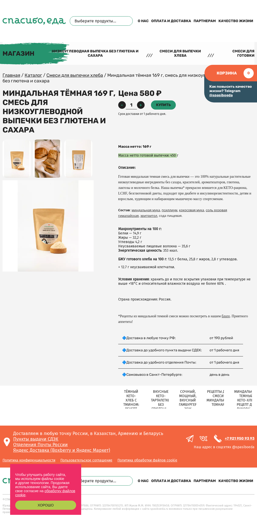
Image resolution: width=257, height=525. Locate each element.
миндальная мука (146, 210)
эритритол (148, 215)
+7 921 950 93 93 (239, 438)
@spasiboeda (221, 95)
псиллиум (169, 210)
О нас (143, 21)
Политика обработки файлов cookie (147, 460)
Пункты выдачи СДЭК (35, 439)
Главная (11, 75)
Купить (163, 105)
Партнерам (205, 21)
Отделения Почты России (40, 444)
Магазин (19, 53)
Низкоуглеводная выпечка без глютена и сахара (95, 53)
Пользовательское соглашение (86, 460)
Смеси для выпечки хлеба (180, 53)
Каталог (33, 75)
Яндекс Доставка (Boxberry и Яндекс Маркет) (61, 450)
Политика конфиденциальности (29, 460)
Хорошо (46, 505)
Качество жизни (235, 21)
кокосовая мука (191, 210)
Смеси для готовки (243, 53)
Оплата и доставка (171, 21)
